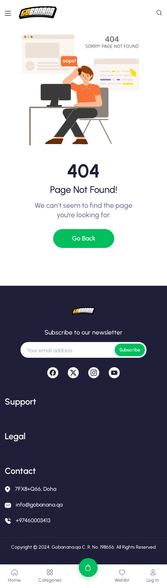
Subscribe (129, 350)
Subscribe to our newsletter (83, 332)
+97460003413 (33, 520)
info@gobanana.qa (39, 504)
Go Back (83, 238)
